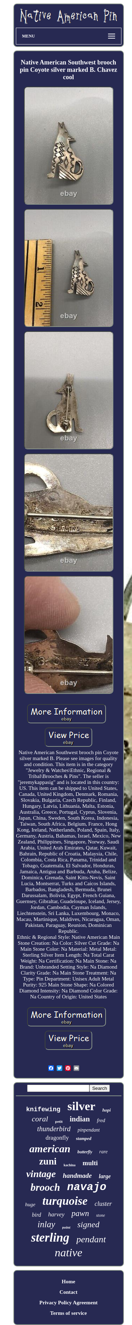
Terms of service (68, 1313)
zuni (48, 1161)
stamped (84, 1138)
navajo (87, 1187)
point (66, 1227)
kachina (70, 1165)
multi (90, 1163)
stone (100, 1215)
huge (30, 1204)
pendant (91, 1239)
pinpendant (88, 1130)
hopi (106, 1110)
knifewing (43, 1109)
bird (36, 1215)
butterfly (84, 1151)
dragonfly (57, 1137)
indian (80, 1119)
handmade (77, 1175)
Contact (68, 1292)
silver (81, 1106)
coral (40, 1118)
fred (101, 1120)
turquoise (64, 1201)
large (105, 1176)
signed (88, 1224)
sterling (50, 1237)
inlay (46, 1224)
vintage (41, 1173)
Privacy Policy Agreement (68, 1302)
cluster (103, 1203)
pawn (80, 1213)
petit (59, 1121)
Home (68, 1281)
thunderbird (54, 1129)
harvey (56, 1214)
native (68, 1252)
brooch (45, 1187)
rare (103, 1151)
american (49, 1148)
